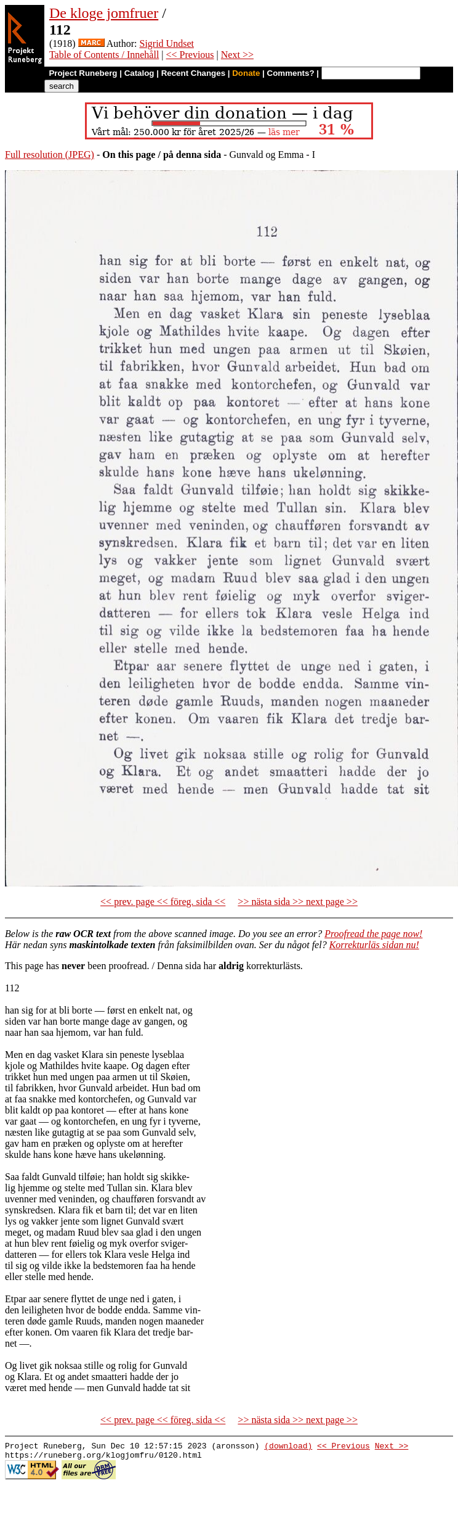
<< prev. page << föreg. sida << (162, 901)
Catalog (139, 73)
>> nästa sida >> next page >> (298, 901)
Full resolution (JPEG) (49, 154)
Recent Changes (193, 73)
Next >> (237, 54)
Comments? (291, 73)
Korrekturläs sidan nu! (374, 945)
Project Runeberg (83, 73)
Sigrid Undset (167, 43)
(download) (288, 1447)
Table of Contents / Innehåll (104, 54)
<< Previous (190, 54)
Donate (246, 73)
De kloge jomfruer (103, 13)
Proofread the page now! (373, 933)
